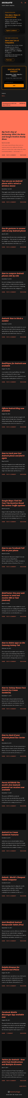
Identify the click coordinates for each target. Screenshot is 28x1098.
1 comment (9, 1033)
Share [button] (3, 155)
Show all (22, 103)
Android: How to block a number (12, 319)
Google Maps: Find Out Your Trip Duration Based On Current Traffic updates (13, 503)
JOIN (14, 85)
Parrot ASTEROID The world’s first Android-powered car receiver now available (13, 786)
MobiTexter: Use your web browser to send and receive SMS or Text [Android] (13, 596)
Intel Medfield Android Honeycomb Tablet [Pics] (13, 923)
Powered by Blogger (14, 1092)
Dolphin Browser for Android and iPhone (10, 968)
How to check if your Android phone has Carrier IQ (13, 737)
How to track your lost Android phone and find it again (13, 455)
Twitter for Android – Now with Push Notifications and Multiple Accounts (13, 1062)
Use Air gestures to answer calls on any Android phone (14, 229)
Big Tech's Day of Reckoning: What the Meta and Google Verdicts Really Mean (13, 135)
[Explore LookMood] (14, 22)
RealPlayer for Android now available (14, 364)
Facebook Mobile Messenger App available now (13, 1014)
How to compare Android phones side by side (13, 274)
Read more (23, 155)
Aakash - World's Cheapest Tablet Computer (13, 878)
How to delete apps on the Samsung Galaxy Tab (13, 644)
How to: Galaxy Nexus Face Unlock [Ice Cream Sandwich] (14, 690)
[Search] (22, 3)
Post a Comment (11, 155)
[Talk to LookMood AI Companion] (14, 49)
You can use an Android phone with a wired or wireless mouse (12, 183)
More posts (22, 1086)
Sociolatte (7, 2)
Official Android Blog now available (13, 409)
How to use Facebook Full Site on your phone (13, 549)
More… (3, 96)
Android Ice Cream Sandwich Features (10, 833)
